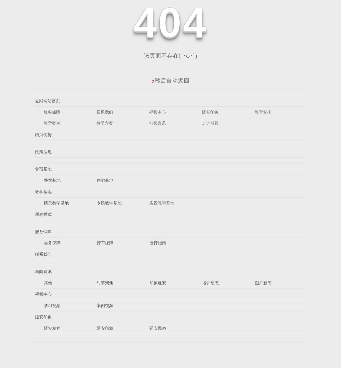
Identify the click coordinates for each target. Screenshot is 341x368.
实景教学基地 (161, 203)
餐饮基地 (52, 180)
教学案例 (52, 123)
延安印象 (210, 112)
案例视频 (105, 305)
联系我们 (104, 112)
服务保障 (52, 112)
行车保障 (105, 243)
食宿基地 (43, 169)
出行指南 (157, 243)
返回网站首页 (47, 100)
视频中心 (157, 112)
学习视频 (52, 305)
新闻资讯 (43, 271)
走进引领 (210, 123)
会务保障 (52, 243)
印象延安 (157, 282)
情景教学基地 (56, 203)
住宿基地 (105, 180)
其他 (48, 282)
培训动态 (210, 282)
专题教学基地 (109, 203)
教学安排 (263, 112)
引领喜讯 (157, 123)
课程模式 (43, 214)
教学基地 (43, 191)
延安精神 (52, 328)
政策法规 (43, 151)
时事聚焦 (105, 282)
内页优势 (43, 134)
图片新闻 (263, 282)
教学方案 (104, 123)
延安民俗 (157, 328)
